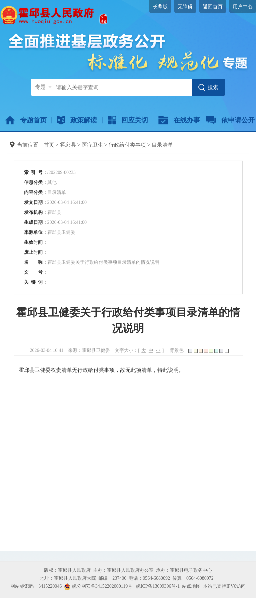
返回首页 (213, 6)
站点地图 (191, 586)
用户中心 (243, 6)
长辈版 (160, 6)
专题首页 (26, 120)
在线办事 (179, 120)
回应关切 (128, 120)
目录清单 (162, 145)
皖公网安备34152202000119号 (98, 586)
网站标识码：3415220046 (36, 586)
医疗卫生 (92, 145)
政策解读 (77, 120)
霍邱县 (68, 145)
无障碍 (185, 6)
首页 (49, 145)
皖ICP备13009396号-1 (158, 586)
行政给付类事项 (127, 145)
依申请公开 (230, 120)
